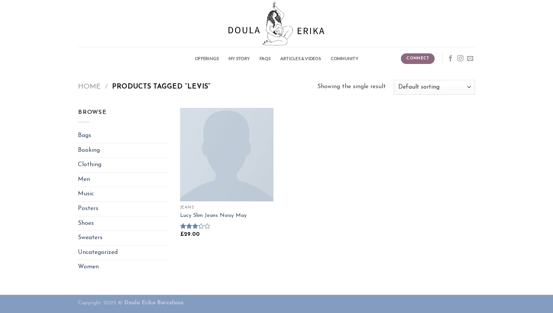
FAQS (264, 58)
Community (344, 58)
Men (84, 179)
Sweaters (90, 238)
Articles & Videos (300, 58)
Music (86, 194)
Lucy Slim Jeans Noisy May (213, 215)
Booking (89, 150)
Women (88, 267)
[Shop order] (434, 87)
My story (239, 58)
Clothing (89, 165)
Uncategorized (98, 252)
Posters (88, 209)
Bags (84, 135)
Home (89, 86)
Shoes (86, 223)
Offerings (207, 58)
